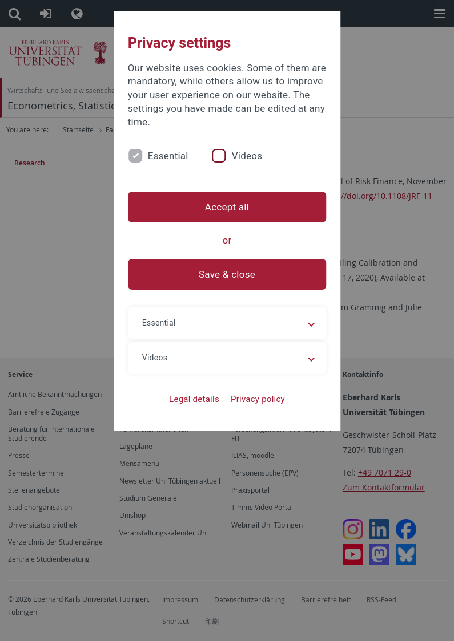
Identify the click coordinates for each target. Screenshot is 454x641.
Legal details (194, 399)
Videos (247, 155)
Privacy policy (258, 399)
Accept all (227, 207)
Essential (168, 155)
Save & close (227, 274)
